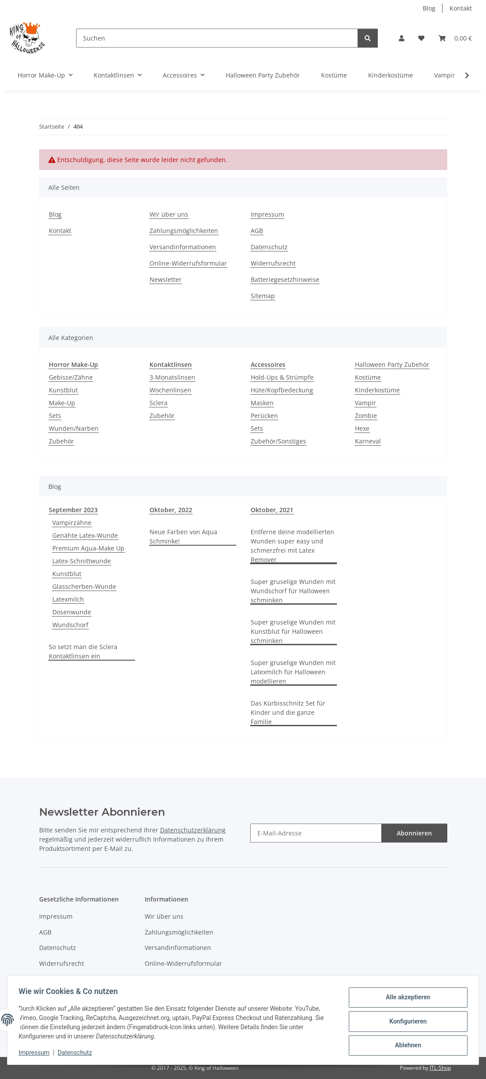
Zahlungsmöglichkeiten (184, 230)
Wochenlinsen (170, 390)
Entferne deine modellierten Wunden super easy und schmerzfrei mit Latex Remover (292, 546)
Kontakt (460, 8)
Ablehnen (405, 1044)
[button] (401, 38)
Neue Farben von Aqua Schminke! (183, 536)
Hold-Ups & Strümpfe (282, 377)
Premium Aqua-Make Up (88, 548)
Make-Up (62, 403)
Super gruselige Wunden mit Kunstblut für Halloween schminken (293, 631)
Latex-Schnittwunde (81, 561)
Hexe (362, 428)
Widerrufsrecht (273, 263)
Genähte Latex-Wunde (85, 535)
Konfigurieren (405, 1021)
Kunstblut (63, 390)
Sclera (159, 403)
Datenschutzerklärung (193, 830)
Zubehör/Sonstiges (278, 441)
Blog (429, 8)
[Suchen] (217, 38)
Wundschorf (70, 625)
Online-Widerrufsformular (188, 263)
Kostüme (368, 377)
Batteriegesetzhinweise (285, 279)
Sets (55, 415)
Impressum (37, 1052)
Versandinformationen (183, 247)
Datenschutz (78, 1052)
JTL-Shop (440, 1068)
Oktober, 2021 (272, 510)
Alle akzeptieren (405, 998)
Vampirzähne (71, 522)
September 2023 (73, 510)
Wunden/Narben (74, 428)
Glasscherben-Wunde (84, 586)
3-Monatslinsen (172, 377)
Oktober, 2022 (171, 510)
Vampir (365, 403)
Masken (262, 403)
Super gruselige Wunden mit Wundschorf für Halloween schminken (293, 590)
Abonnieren (414, 833)
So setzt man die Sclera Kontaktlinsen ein (83, 651)
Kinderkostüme (377, 390)
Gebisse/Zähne (71, 377)
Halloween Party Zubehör (392, 364)
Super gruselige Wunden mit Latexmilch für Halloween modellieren (293, 671)
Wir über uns (169, 214)
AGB (257, 230)
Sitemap (263, 296)
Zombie (366, 415)
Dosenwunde (71, 612)
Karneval (368, 441)
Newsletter (166, 279)
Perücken (264, 415)
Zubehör (61, 441)
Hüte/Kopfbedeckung (282, 390)
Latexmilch (68, 599)
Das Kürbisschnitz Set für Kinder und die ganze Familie (288, 712)
